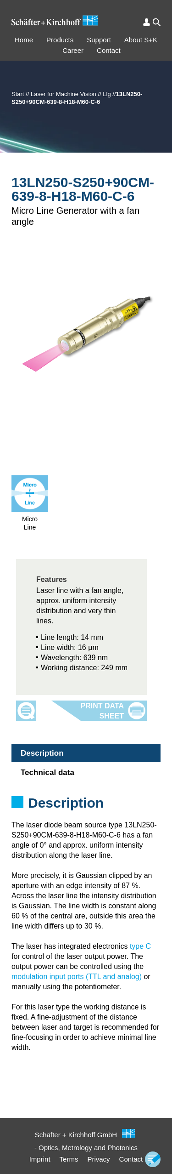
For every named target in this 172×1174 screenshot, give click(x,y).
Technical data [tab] (47, 772)
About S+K (140, 40)
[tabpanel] (86, 815)
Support (99, 40)
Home (24, 40)
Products (59, 40)
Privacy (98, 1159)
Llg (107, 94)
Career (72, 50)
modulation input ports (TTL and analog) (76, 976)
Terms (69, 1159)
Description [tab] (42, 753)
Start (17, 94)
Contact (109, 50)
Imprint (39, 1159)
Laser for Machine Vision (63, 94)
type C (140, 946)
